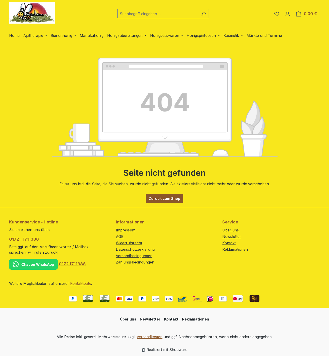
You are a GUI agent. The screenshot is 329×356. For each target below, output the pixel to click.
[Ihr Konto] (287, 13)
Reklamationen (235, 249)
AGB (120, 236)
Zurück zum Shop (164, 198)
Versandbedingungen (134, 255)
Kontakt (229, 243)
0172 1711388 (47, 264)
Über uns (230, 230)
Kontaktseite (80, 283)
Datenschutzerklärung (135, 249)
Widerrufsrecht (129, 243)
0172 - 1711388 (24, 239)
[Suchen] (203, 13)
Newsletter (231, 236)
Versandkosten (149, 336)
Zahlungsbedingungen (135, 262)
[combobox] (157, 13)
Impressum (125, 230)
